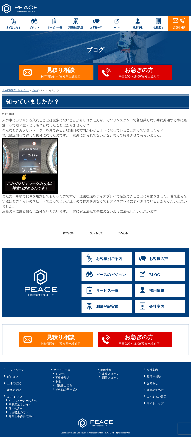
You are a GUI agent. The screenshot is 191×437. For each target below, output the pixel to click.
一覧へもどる (95, 233)
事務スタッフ (110, 373)
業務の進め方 (155, 390)
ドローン (61, 373)
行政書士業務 (63, 385)
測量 (58, 381)
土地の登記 (14, 383)
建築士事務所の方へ (21, 416)
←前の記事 (66, 233)
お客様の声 (96, 23)
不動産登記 (62, 377)
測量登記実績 (75, 23)
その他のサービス (66, 389)
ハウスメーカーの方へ (23, 400)
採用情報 (137, 23)
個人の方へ (16, 408)
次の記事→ (124, 233)
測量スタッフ (110, 377)
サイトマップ (155, 403)
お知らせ (152, 383)
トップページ (15, 369)
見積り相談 (179, 23)
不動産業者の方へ (20, 404)
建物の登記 (14, 390)
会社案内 (158, 23)
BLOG (117, 23)
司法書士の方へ (18, 412)
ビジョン (34, 23)
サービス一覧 (54, 23)
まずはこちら (13, 23)
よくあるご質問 (156, 396)
